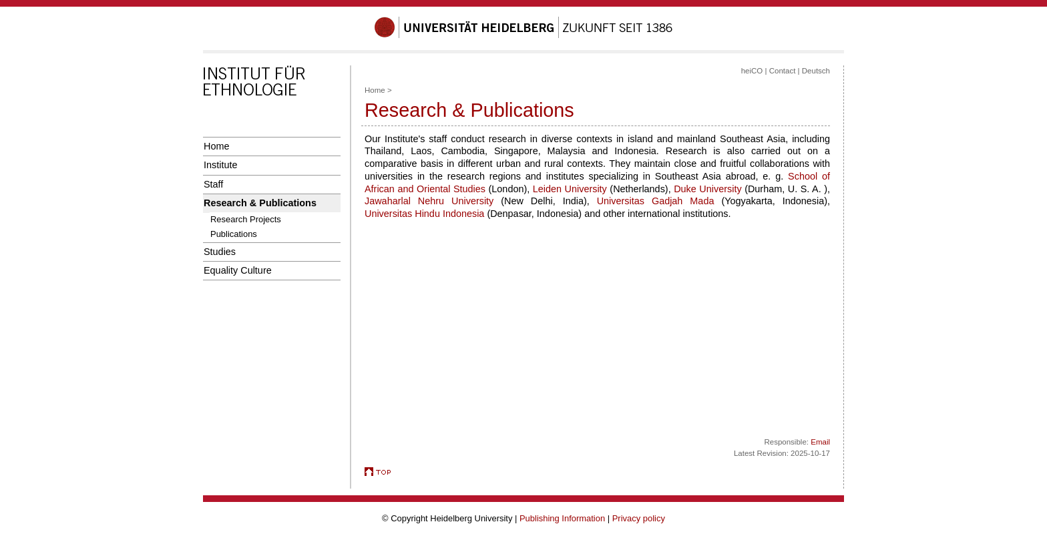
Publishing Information (562, 518)
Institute (220, 165)
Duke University (707, 189)
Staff (213, 184)
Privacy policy (638, 518)
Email (820, 442)
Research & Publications (260, 203)
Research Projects (245, 219)
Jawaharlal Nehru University (429, 201)
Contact (782, 71)
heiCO (752, 71)
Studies (220, 251)
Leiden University (570, 189)
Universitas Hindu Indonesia (424, 213)
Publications (233, 234)
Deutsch (816, 71)
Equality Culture (238, 270)
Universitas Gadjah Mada (655, 201)
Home (216, 146)
